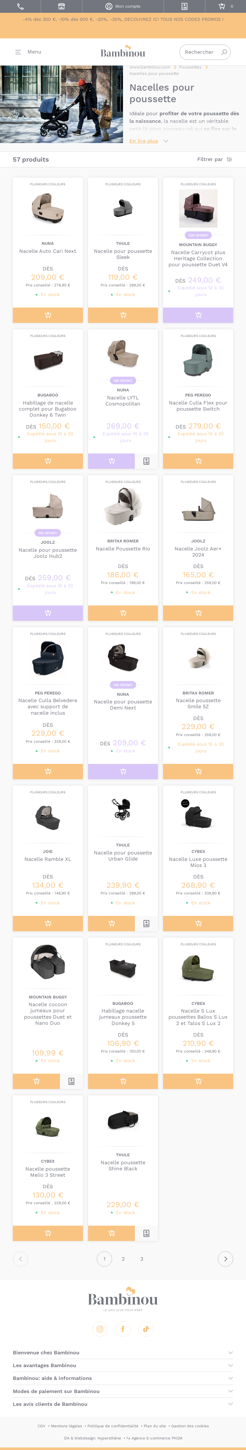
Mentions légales (66, 1426)
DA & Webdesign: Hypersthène (92, 1438)
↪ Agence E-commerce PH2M (154, 1438)
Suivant (225, 1259)
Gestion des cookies (190, 1426)
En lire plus (143, 141)
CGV (41, 1426)
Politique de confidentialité (112, 1426)
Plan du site (155, 1426)
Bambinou (123, 51)
